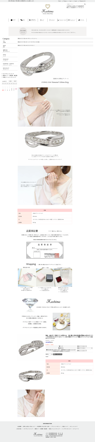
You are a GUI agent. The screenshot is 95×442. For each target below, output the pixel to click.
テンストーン (34, 38)
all (26, 38)
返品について (65, 426)
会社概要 (19, 426)
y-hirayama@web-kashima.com (55, 435)
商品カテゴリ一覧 (21, 38)
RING (9, 55)
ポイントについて (73, 426)
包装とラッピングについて (9, 77)
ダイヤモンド (31, 45)
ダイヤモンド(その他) (35, 41)
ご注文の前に (19, 428)
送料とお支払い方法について (29, 426)
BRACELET (9, 69)
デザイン (29, 38)
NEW (9, 46)
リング (29, 41)
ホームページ (76, 428)
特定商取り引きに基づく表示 (43, 426)
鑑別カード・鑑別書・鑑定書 (10, 75)
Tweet (47, 356)
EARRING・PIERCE (9, 64)
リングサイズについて (66, 428)
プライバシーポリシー (56, 426)
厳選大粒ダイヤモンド (6, 50)
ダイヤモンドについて (8, 73)
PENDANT (9, 60)
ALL (9, 42)
